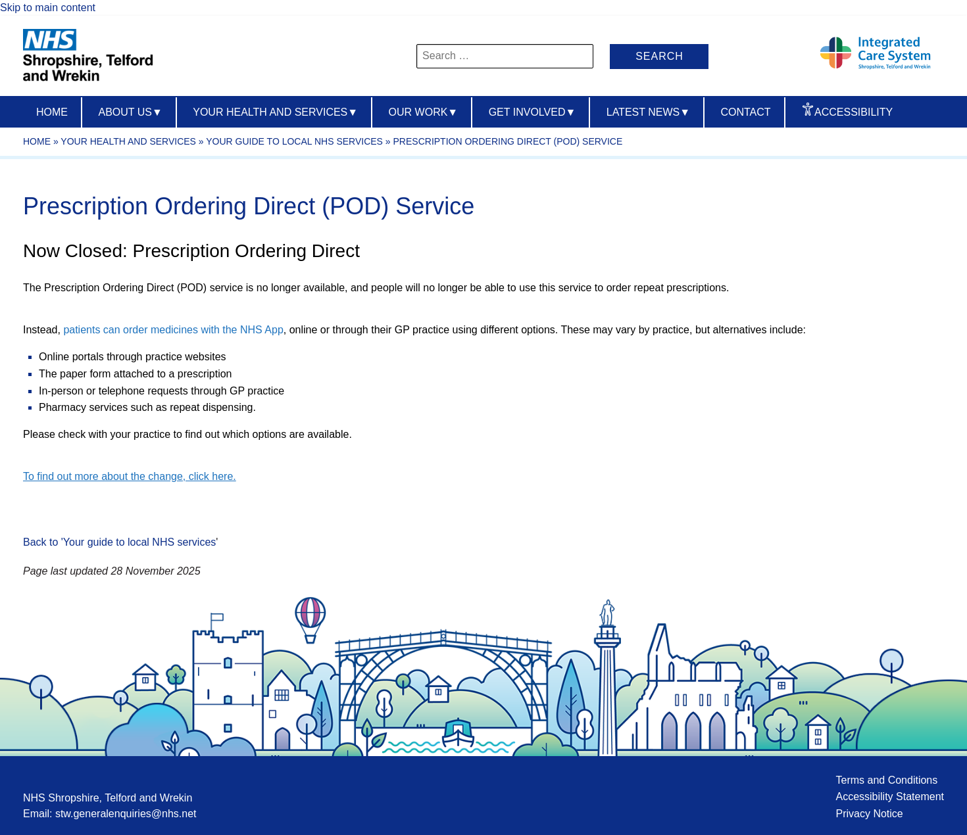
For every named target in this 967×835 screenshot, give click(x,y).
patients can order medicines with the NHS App (173, 329)
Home (52, 112)
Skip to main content (47, 7)
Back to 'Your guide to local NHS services (119, 542)
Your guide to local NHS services (294, 141)
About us (130, 112)
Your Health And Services (275, 112)
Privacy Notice (869, 813)
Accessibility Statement (889, 796)
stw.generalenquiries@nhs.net (126, 813)
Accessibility (853, 112)
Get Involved (532, 112)
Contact (745, 112)
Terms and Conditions (886, 780)
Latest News (648, 112)
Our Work (424, 112)
